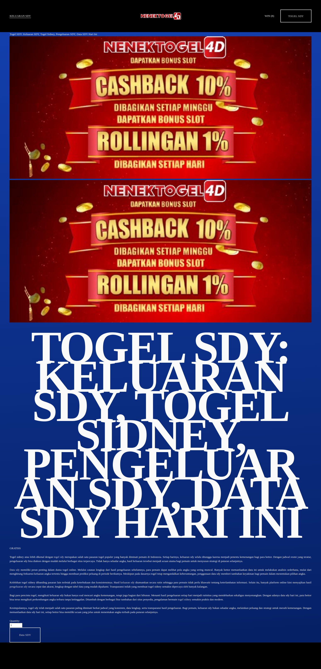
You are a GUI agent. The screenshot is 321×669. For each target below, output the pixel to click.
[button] (25, 635)
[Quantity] (16, 625)
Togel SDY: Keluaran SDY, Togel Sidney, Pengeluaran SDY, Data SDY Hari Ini (53, 34)
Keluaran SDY (20, 15)
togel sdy (59, 556)
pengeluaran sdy (18, 586)
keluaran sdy (127, 582)
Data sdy (14, 569)
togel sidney (184, 599)
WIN (269, 15)
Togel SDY (296, 16)
